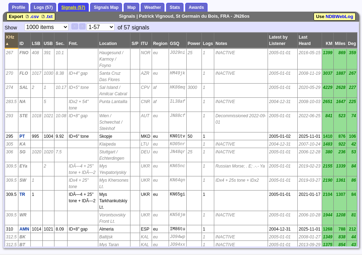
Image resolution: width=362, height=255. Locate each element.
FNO (23, 52)
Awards (196, 7)
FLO (23, 73)
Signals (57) (73, 7)
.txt (46, 16)
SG (22, 151)
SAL (23, 87)
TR (22, 194)
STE (23, 115)
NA (22, 101)
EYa (23, 166)
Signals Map (106, 7)
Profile (18, 7)
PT (22, 136)
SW (22, 180)
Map (131, 7)
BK (22, 236)
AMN (24, 229)
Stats (175, 7)
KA (22, 144)
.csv (32, 16)
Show (11, 27)
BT (22, 244)
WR (23, 214)
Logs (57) (43, 7)
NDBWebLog (339, 16)
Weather (152, 7)
